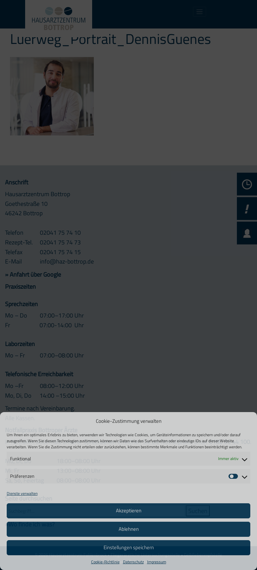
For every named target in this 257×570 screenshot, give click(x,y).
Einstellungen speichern (129, 547)
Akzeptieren (128, 510)
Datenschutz (133, 562)
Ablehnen (129, 529)
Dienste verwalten (22, 493)
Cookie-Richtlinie (105, 562)
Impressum (156, 562)
